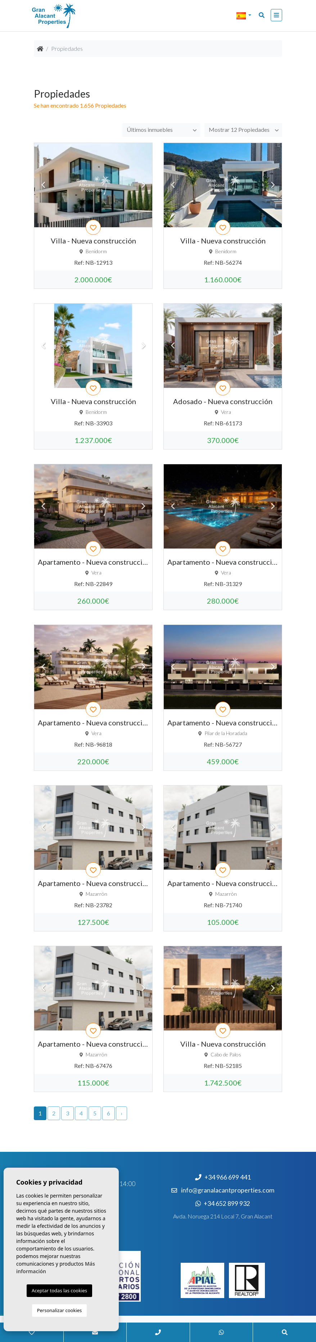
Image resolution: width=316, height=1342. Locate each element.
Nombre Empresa (68, 16)
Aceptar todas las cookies (59, 1290)
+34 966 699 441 (223, 1177)
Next (143, 185)
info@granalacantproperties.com (227, 1190)
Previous (43, 185)
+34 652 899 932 (222, 1203)
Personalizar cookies (59, 1310)
